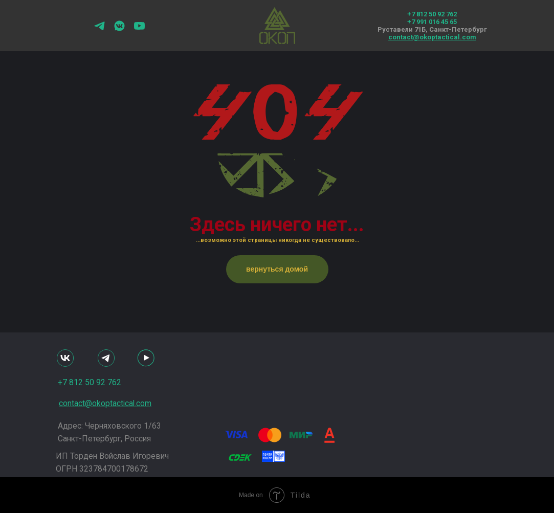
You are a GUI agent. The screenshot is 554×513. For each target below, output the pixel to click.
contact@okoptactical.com (432, 37)
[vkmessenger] (119, 29)
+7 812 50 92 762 (432, 14)
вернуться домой (277, 269)
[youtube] (139, 29)
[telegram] (99, 29)
